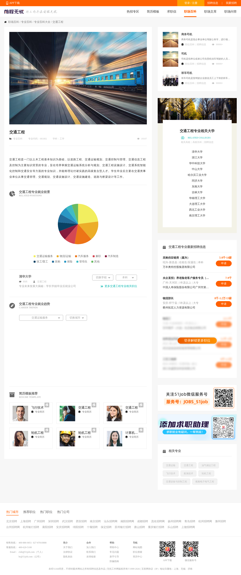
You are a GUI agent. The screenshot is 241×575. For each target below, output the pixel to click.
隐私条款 (67, 556)
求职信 (171, 11)
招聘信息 (212, 3)
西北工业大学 (197, 209)
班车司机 (186, 73)
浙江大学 (197, 157)
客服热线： (12, 547)
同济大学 (197, 180)
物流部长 (168, 298)
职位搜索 (137, 552)
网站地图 (137, 547)
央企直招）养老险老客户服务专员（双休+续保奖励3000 (186, 278)
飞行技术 (37, 407)
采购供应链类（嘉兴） (176, 257)
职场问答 (230, 11)
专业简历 (39, 411)
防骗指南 (114, 561)
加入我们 (91, 547)
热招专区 (133, 11)
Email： (14, 552)
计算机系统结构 (131, 432)
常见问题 (114, 552)
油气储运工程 (209, 465)
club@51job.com (27, 552)
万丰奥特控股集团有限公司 (179, 267)
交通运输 (170, 465)
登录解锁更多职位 (197, 340)
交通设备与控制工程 (176, 481)
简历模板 (153, 11)
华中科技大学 (197, 163)
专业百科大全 (42, 22)
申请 (223, 263)
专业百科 (26, 22)
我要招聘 (231, 3)
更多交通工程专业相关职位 (121, 286)
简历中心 (137, 556)
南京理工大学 (197, 215)
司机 (184, 53)
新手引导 (114, 556)
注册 (194, 3)
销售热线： (12, 542)
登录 (187, 3)
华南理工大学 (197, 198)
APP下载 (14, 3)
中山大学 (197, 169)
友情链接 (91, 556)
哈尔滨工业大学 (197, 174)
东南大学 (197, 186)
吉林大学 (197, 192)
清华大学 (197, 151)
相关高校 (185, 142)
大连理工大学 (197, 203)
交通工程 (84, 407)
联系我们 (91, 552)
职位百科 (190, 44)
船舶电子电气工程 (204, 481)
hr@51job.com (26, 556)
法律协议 (67, 552)
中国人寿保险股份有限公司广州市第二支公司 (186, 287)
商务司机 (186, 34)
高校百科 (197, 142)
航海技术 (188, 473)
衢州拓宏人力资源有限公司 (179, 307)
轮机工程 (37, 432)
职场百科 (190, 11)
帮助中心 (114, 547)
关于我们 (67, 547)
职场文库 (210, 11)
